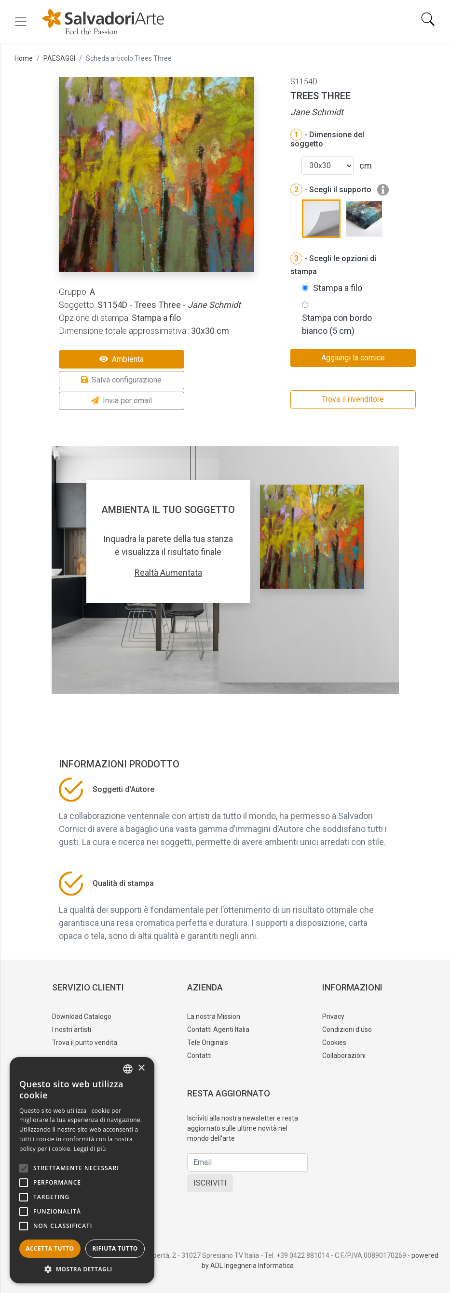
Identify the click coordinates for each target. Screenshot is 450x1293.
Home (23, 58)
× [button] (141, 1068)
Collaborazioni (344, 1055)
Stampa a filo (337, 288)
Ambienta (121, 359)
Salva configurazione (121, 379)
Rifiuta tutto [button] (115, 1248)
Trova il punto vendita (84, 1042)
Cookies (334, 1042)
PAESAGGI (59, 58)
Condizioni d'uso (347, 1029)
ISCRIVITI (210, 1182)
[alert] (82, 1170)
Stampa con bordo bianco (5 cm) (337, 324)
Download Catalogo (81, 1016)
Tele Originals (207, 1042)
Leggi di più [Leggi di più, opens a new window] (90, 1149)
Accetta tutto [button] (50, 1248)
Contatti (199, 1055)
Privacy (333, 1016)
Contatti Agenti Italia (218, 1029)
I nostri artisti (71, 1029)
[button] (82, 1269)
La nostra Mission (213, 1016)
